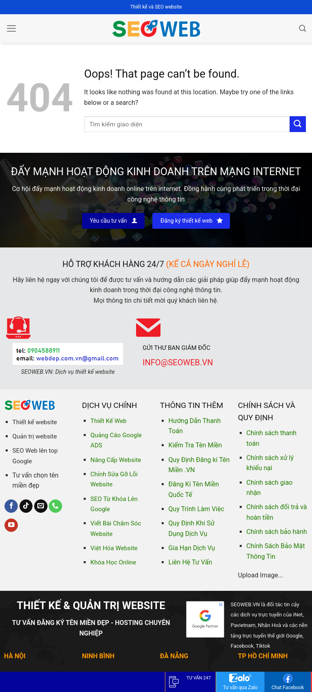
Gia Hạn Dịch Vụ (192, 548)
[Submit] (298, 124)
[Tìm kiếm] (302, 28)
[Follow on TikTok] (26, 506)
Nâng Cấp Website (116, 460)
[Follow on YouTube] (11, 525)
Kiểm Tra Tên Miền (195, 445)
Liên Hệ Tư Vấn (190, 562)
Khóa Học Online (113, 562)
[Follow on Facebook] (11, 506)
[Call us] (55, 506)
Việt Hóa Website (114, 548)
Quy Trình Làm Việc (196, 509)
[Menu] (11, 28)
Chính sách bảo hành (277, 532)
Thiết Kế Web (109, 421)
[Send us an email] (41, 506)
